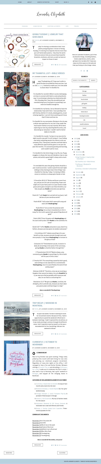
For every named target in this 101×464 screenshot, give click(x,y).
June (77, 183)
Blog (65, 2)
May (77, 186)
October (78, 172)
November (79, 155)
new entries (9, 452)
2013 (75, 211)
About (29, 2)
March (78, 191)
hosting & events (54, 26)
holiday (84, 107)
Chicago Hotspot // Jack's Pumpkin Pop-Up (51, 393)
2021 (75, 141)
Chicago (84, 91)
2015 (75, 206)
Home (20, 2)
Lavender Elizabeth (73, 461)
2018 (75, 149)
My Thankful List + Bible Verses (48, 73)
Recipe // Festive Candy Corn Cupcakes (49, 408)
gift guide (84, 103)
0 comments (63, 64)
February (79, 194)
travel (76, 26)
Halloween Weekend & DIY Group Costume (50, 403)
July (77, 180)
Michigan (35, 373)
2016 (75, 203)
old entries (62, 452)
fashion (25, 26)
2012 (75, 214)
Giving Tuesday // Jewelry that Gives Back (84, 158)
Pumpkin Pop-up (44, 367)
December (79, 152)
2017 (75, 200)
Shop (57, 2)
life (67, 26)
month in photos (84, 124)
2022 (75, 138)
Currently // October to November (86, 169)
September (79, 175)
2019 (75, 147)
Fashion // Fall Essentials (44, 398)
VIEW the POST (37, 64)
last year (40, 85)
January (78, 197)
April (77, 188)
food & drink (84, 99)
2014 (75, 208)
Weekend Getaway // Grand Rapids (47, 389)
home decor (37, 26)
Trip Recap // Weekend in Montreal (83, 165)
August (78, 177)
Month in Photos (44, 2)
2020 (75, 144)
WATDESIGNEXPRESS (91, 461)
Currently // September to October (47, 384)
